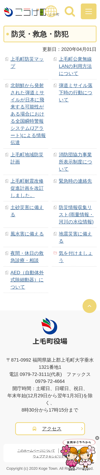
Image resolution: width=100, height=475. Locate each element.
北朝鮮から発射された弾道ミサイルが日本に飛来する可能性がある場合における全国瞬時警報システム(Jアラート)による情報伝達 (28, 114)
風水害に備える (27, 233)
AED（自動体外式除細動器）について (27, 280)
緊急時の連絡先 (75, 181)
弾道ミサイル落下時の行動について (75, 92)
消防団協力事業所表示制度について (75, 162)
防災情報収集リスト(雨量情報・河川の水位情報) (76, 214)
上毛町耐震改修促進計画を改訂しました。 (27, 188)
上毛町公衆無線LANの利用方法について (75, 66)
